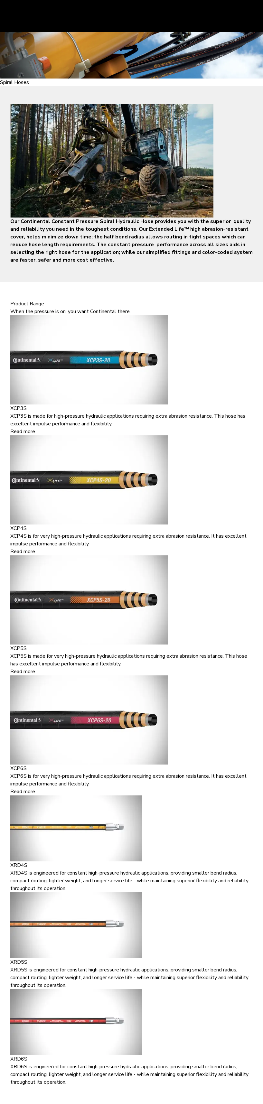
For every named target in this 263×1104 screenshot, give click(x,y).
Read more (22, 431)
